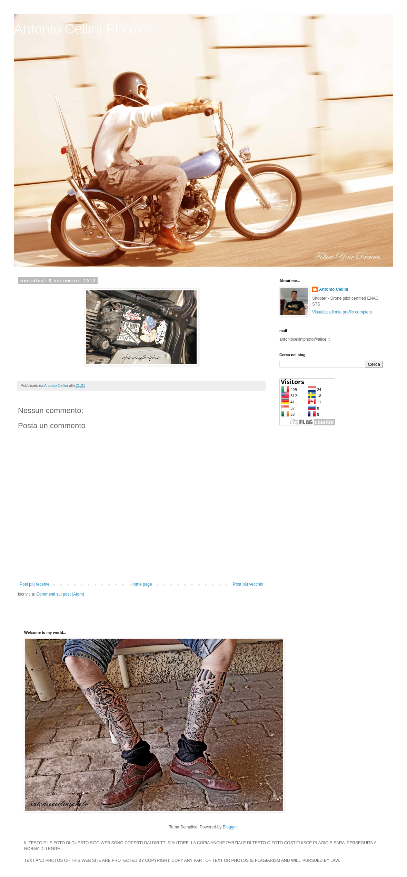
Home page (141, 584)
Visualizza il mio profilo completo (342, 312)
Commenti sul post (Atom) (60, 594)
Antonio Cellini (333, 289)
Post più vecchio (248, 584)
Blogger (230, 827)
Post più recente (35, 584)
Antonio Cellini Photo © (85, 29)
